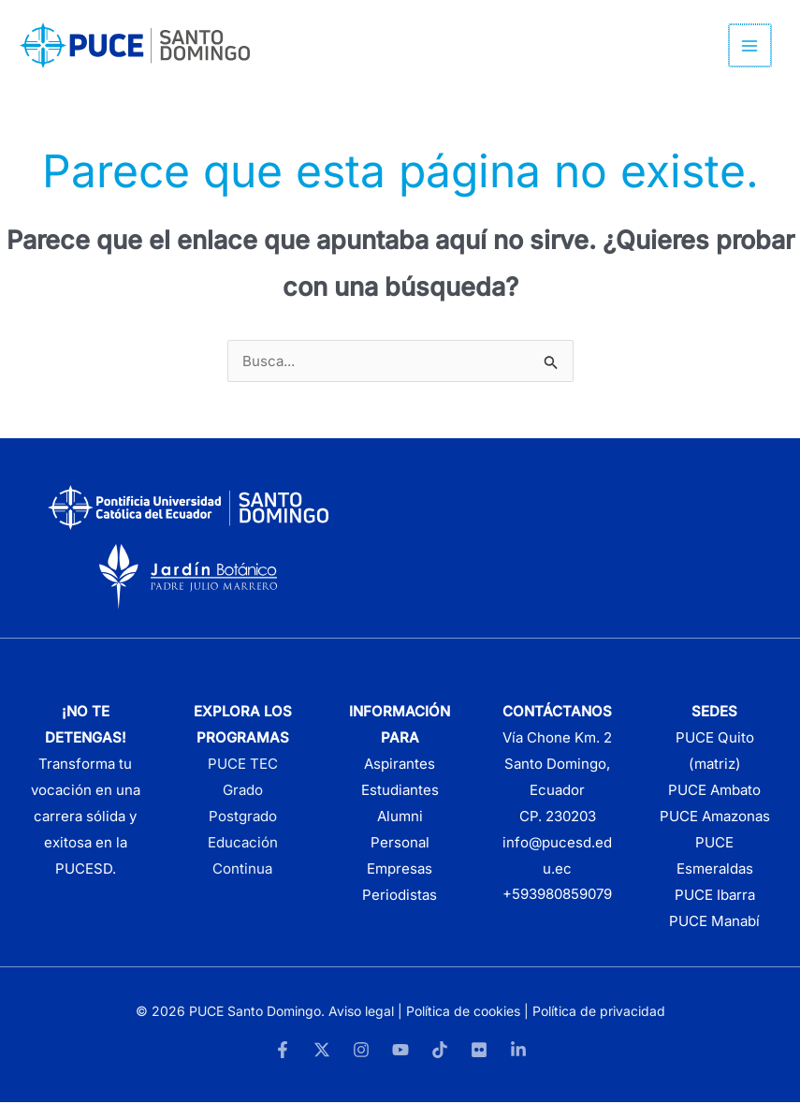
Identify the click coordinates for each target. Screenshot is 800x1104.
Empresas (399, 871)
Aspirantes (399, 766)
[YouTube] (400, 1051)
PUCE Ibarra (715, 896)
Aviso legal (361, 1013)
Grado (243, 793)
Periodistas (399, 896)
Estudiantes (400, 793)
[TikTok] (439, 1051)
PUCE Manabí (714, 923)
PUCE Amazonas (715, 819)
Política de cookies (463, 1013)
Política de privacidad (598, 1013)
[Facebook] (282, 1051)
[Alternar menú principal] (751, 47)
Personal (400, 845)
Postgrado (243, 819)
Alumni (400, 819)
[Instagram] (361, 1051)
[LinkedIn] (518, 1051)
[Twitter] (321, 1051)
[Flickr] (479, 1051)
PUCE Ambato (714, 793)
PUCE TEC (243, 766)
